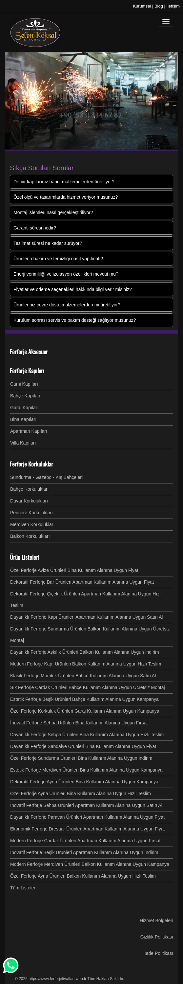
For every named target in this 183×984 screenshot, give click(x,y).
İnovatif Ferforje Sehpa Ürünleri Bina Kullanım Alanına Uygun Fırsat (79, 722)
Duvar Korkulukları (29, 500)
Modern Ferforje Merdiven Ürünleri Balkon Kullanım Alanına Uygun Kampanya (89, 864)
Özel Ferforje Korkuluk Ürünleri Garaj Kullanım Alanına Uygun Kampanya (84, 711)
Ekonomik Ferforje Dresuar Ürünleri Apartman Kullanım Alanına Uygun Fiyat (87, 828)
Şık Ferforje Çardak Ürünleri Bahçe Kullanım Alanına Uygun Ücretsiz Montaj (87, 687)
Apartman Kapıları (28, 431)
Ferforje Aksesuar (29, 351)
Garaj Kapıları (24, 407)
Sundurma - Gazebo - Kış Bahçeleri (46, 477)
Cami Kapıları (24, 384)
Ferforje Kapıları (27, 370)
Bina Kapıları (23, 419)
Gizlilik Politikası (156, 936)
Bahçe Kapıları (25, 395)
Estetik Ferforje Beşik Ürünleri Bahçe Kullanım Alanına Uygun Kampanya (84, 699)
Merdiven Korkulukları (32, 524)
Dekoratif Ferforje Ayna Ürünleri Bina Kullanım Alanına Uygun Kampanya (84, 781)
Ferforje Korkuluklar (31, 464)
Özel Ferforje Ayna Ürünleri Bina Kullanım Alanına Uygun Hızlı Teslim (80, 793)
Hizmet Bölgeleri (156, 920)
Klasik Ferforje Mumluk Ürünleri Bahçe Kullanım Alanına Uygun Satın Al (83, 675)
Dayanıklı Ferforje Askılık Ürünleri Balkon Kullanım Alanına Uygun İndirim (84, 652)
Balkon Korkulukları (30, 536)
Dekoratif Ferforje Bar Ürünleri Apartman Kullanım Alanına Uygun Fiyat (82, 582)
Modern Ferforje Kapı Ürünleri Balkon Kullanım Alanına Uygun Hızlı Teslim (85, 663)
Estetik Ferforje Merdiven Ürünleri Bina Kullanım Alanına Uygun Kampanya (86, 770)
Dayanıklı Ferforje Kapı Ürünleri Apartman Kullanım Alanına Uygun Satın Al (86, 617)
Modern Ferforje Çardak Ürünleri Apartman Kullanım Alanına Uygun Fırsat (85, 840)
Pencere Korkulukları (31, 512)
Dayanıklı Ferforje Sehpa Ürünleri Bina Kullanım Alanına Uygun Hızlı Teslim (87, 734)
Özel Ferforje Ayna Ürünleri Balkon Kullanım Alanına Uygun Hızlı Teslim (83, 876)
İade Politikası (159, 953)
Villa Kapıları (23, 443)
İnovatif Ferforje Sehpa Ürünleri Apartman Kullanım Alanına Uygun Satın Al (86, 805)
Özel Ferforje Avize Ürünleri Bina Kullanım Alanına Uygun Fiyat (74, 570)
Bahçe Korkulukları (29, 489)
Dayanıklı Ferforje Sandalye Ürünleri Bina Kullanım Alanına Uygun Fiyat (83, 746)
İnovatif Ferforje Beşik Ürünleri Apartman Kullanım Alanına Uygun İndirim (84, 852)
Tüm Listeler (22, 887)
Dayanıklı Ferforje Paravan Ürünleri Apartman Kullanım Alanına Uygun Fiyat (87, 817)
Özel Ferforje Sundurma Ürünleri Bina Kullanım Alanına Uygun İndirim (81, 758)
